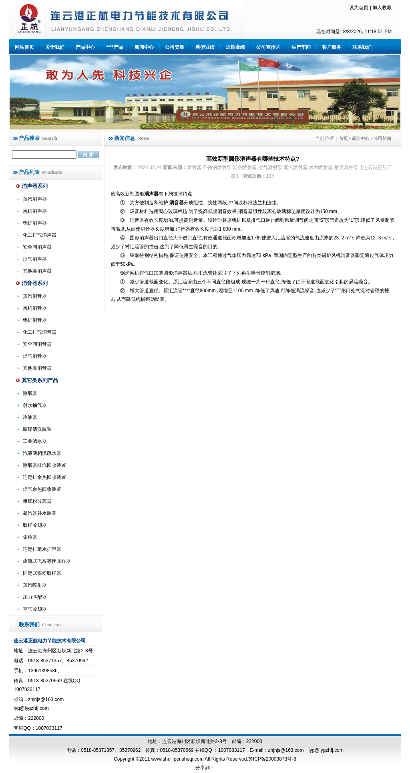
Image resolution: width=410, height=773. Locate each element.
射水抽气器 (35, 405)
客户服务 (331, 47)
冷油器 (30, 417)
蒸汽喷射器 (35, 585)
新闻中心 (144, 47)
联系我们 (362, 47)
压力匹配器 (35, 597)
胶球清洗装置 (37, 429)
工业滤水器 (35, 441)
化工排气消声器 (39, 235)
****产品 (114, 47)
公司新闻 (382, 138)
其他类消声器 (37, 271)
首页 (343, 138)
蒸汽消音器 (35, 296)
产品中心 (85, 47)
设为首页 (358, 7)
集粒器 (30, 537)
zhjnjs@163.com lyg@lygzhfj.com (306, 750)
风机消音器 (35, 308)
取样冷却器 (35, 525)
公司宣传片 (268, 47)
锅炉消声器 (35, 223)
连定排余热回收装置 (44, 477)
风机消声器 (35, 211)
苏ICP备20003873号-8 (272, 759)
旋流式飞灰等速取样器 (47, 561)
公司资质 (174, 47)
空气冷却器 (35, 609)
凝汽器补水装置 (39, 513)
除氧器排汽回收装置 (44, 465)
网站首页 (24, 47)
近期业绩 (235, 47)
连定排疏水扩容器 (42, 549)
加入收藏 (382, 7)
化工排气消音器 (39, 332)
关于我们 (54, 47)
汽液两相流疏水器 (42, 453)
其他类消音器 (37, 368)
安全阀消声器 (37, 247)
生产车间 (301, 47)
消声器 (151, 194)
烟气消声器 (35, 259)
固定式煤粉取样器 (42, 573)
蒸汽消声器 (35, 199)
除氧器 (30, 393)
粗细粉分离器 (37, 501)
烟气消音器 (35, 356)
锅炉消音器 (35, 320)
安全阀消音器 (37, 344)
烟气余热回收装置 (42, 489)
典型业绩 (205, 47)
